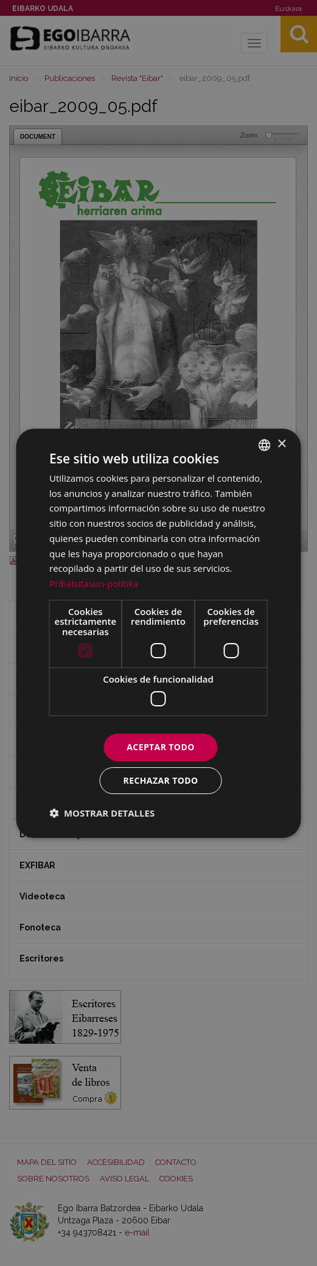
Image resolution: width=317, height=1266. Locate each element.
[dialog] (158, 632)
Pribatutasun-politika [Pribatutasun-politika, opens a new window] (93, 583)
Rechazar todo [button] (161, 780)
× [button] (281, 444)
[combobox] (265, 444)
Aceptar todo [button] (160, 747)
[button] (102, 813)
